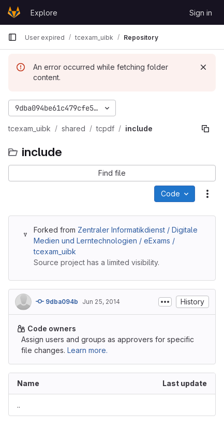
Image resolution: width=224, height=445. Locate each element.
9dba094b (57, 301)
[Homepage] (14, 12)
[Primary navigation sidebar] (12, 37)
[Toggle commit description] (165, 301)
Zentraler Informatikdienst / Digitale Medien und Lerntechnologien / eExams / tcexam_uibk (116, 240)
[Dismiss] (203, 67)
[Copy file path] (205, 128)
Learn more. (87, 350)
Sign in (200, 12)
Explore (44, 12)
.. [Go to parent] (18, 405)
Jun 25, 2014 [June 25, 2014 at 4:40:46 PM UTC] (101, 301)
